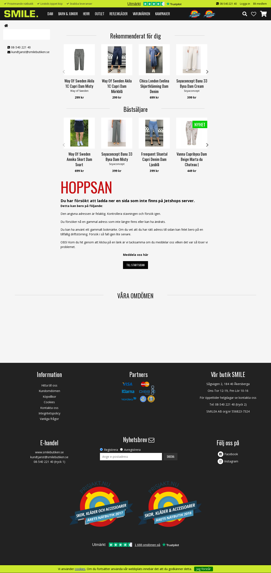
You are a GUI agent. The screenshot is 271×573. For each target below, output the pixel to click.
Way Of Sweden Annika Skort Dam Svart (79, 159)
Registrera (111, 450)
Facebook (231, 454)
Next (207, 72)
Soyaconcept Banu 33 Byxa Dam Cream (191, 83)
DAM (50, 13)
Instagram (231, 461)
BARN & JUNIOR (68, 13)
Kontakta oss (49, 408)
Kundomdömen (49, 391)
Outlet (99, 13)
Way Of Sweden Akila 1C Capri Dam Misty (79, 83)
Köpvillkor (49, 397)
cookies (80, 569)
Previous (64, 72)
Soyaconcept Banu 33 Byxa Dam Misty (116, 156)
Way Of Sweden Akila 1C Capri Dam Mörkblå (117, 86)
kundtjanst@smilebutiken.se (30, 52)
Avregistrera (132, 450)
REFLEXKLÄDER (118, 13)
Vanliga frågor (49, 419)
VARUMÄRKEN (141, 13)
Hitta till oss (49, 385)
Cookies (49, 402)
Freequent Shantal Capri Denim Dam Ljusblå (154, 159)
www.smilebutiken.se (49, 452)
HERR (86, 13)
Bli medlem (260, 3)
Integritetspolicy (49, 413)
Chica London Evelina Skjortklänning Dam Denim (154, 86)
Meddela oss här (135, 255)
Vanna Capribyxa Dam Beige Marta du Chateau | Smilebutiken (192, 162)
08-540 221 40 (228, 3)
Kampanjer (162, 13)
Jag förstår (203, 569)
